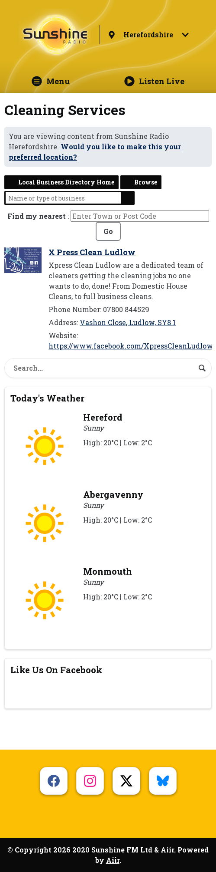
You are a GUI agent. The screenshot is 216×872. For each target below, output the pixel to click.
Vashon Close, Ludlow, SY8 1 (128, 322)
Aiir (112, 860)
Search (128, 198)
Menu (51, 81)
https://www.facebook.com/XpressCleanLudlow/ (132, 345)
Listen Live (154, 81)
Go (108, 231)
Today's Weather (47, 398)
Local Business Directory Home (66, 182)
